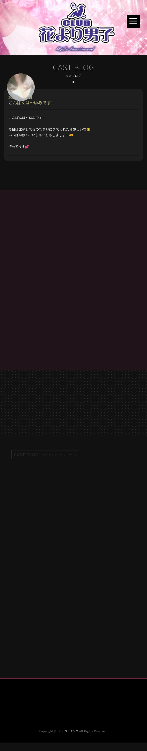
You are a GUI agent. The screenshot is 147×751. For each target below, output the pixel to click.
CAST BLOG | (43, 455)
